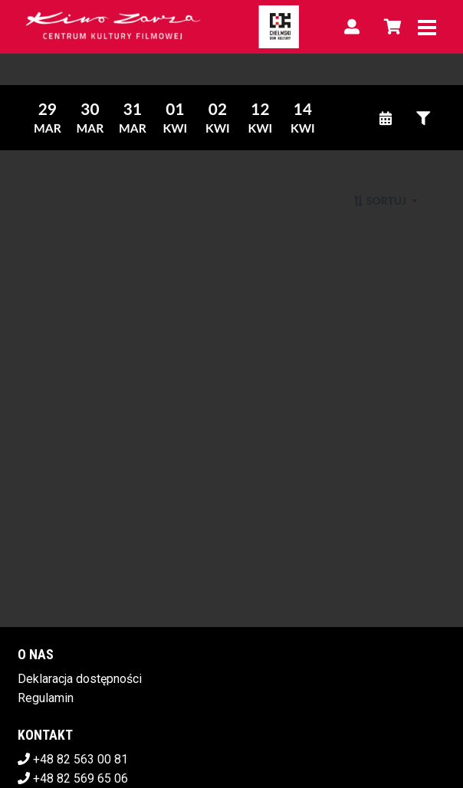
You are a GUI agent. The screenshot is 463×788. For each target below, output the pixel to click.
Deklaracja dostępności (80, 678)
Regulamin (46, 698)
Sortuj (381, 200)
